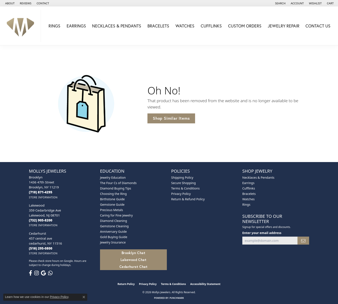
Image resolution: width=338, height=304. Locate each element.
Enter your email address (261, 233)
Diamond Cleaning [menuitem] (113, 221)
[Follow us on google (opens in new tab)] (43, 273)
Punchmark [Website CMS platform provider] (177, 297)
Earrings (76, 26)
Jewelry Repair (283, 26)
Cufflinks (211, 26)
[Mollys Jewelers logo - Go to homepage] (21, 26)
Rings (54, 26)
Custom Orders (244, 26)
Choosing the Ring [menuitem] (113, 194)
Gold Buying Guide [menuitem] (113, 237)
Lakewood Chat (133, 259)
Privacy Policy (181, 194)
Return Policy (126, 284)
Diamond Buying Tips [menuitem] (115, 188)
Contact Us (317, 26)
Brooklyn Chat (133, 252)
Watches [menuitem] (248, 199)
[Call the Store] (40, 192)
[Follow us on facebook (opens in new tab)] (30, 273)
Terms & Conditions (185, 188)
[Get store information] (43, 197)
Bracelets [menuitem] (249, 194)
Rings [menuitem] (246, 204)
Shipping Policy (182, 177)
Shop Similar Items (171, 118)
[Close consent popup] (84, 297)
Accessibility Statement (205, 284)
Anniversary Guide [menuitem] (113, 231)
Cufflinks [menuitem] (248, 188)
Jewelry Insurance (113, 242)
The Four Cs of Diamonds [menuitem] (118, 183)
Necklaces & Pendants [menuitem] (258, 177)
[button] (280, 3)
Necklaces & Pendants (116, 26)
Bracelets (158, 26)
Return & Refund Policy (188, 199)
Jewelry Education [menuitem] (113, 177)
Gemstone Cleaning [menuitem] (114, 226)
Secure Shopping (183, 183)
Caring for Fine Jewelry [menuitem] (116, 215)
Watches (184, 26)
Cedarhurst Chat (133, 266)
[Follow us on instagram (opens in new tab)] (36, 273)
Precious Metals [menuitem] (111, 210)
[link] (9, 3)
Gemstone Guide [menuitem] (112, 204)
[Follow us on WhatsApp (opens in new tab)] (50, 273)
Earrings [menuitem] (248, 183)
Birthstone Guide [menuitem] (112, 199)
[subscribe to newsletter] (303, 241)
